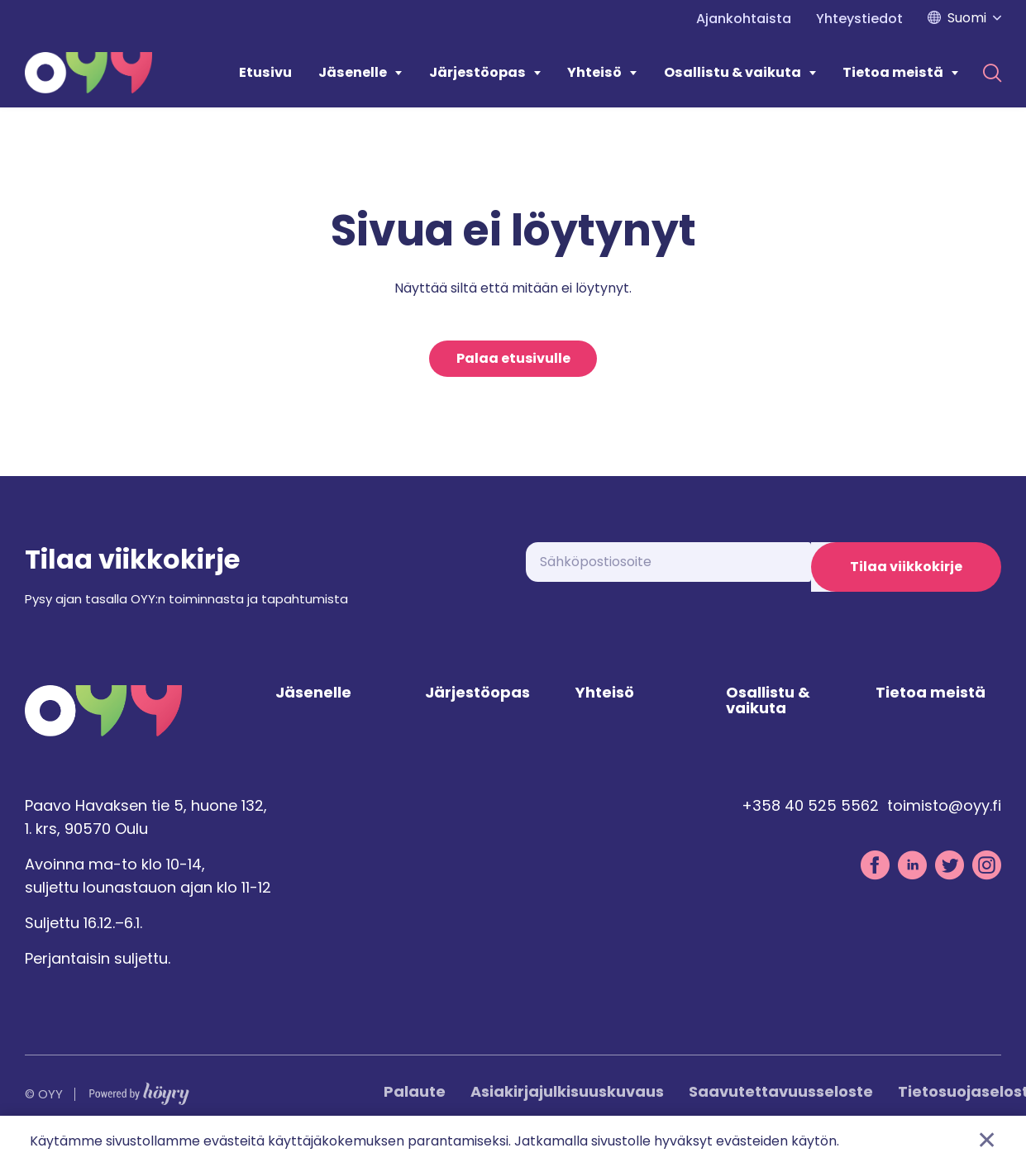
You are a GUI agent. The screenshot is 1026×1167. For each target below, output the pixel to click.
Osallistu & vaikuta (732, 72)
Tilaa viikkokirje (906, 571)
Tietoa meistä (892, 72)
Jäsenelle (352, 72)
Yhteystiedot (859, 18)
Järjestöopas (477, 72)
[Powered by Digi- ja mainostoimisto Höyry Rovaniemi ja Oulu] (139, 1108)
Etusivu (265, 72)
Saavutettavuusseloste (781, 1110)
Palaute (415, 1110)
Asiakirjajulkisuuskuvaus (567, 1110)
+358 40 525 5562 (810, 823)
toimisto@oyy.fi (944, 823)
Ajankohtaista (743, 18)
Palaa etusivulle (513, 360)
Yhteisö (594, 72)
